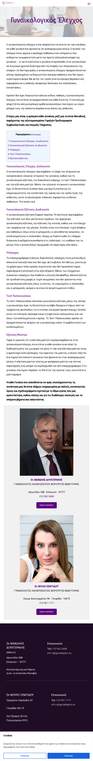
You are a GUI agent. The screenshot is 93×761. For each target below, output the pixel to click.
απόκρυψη (35, 134)
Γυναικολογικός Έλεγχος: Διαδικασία (28, 141)
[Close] (91, 732)
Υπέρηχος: (14, 149)
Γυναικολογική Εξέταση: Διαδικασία (27, 145)
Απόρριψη (24, 756)
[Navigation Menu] (89, 4)
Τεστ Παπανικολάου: (19, 154)
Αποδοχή (68, 756)
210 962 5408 (46, 496)
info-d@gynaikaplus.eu (59, 653)
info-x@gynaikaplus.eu (63, 704)
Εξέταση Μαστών (18, 158)
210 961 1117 (46, 602)
